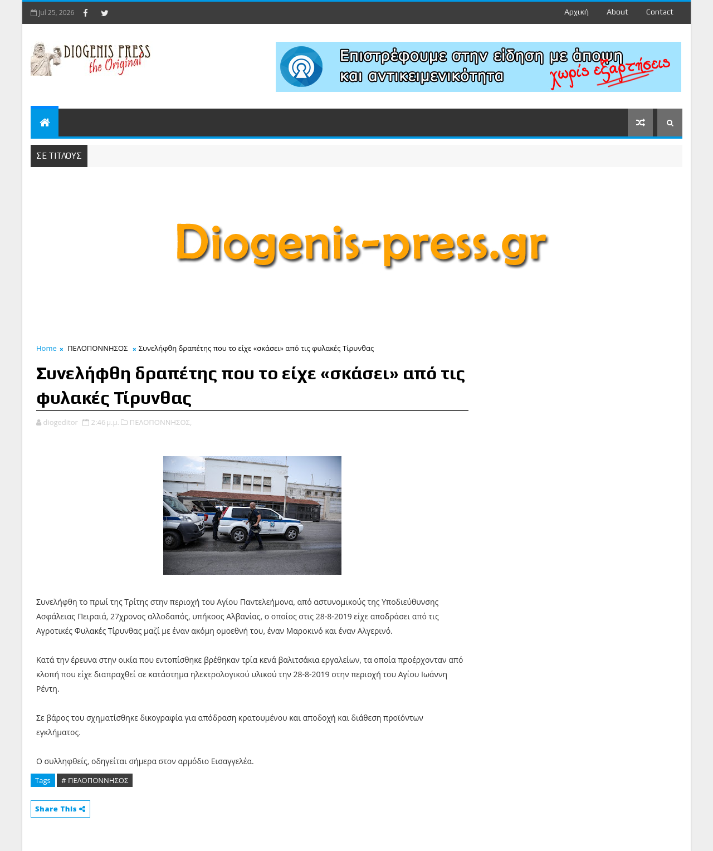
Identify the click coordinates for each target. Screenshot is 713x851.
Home (46, 348)
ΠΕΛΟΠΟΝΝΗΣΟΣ (97, 348)
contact (659, 11)
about (617, 11)
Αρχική (576, 11)
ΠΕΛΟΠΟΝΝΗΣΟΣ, (161, 422)
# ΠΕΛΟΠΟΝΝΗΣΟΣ (94, 780)
